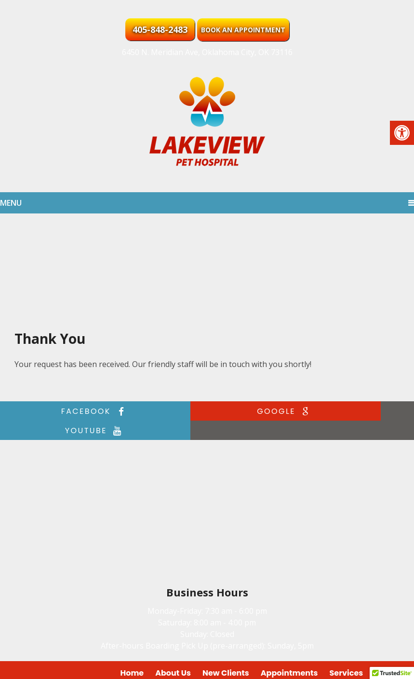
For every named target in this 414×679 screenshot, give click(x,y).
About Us (173, 653)
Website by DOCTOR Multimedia (348, 665)
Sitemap (216, 665)
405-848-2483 (160, 29)
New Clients (225, 653)
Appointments (289, 653)
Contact (390, 653)
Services (346, 653)
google (204, 411)
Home (132, 653)
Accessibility (260, 665)
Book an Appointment (243, 29)
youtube (341, 411)
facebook (68, 411)
